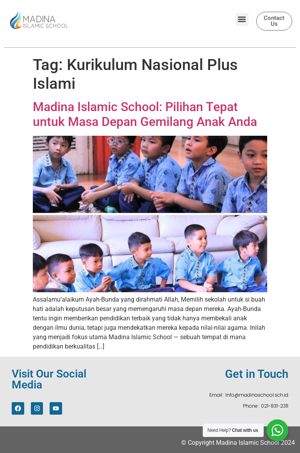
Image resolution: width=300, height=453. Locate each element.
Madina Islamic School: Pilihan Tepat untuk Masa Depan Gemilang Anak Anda (145, 114)
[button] (242, 19)
